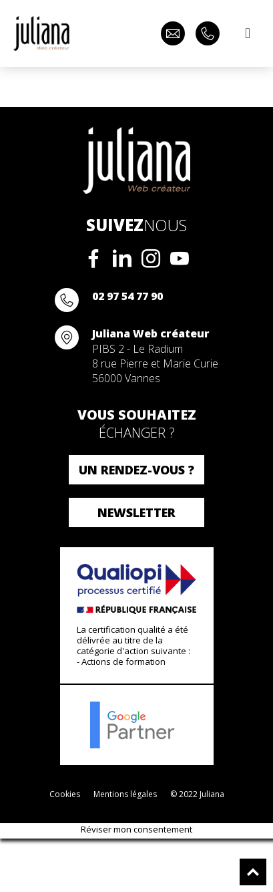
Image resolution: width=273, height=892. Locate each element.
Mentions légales (125, 794)
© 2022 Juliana (197, 794)
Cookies (64, 794)
